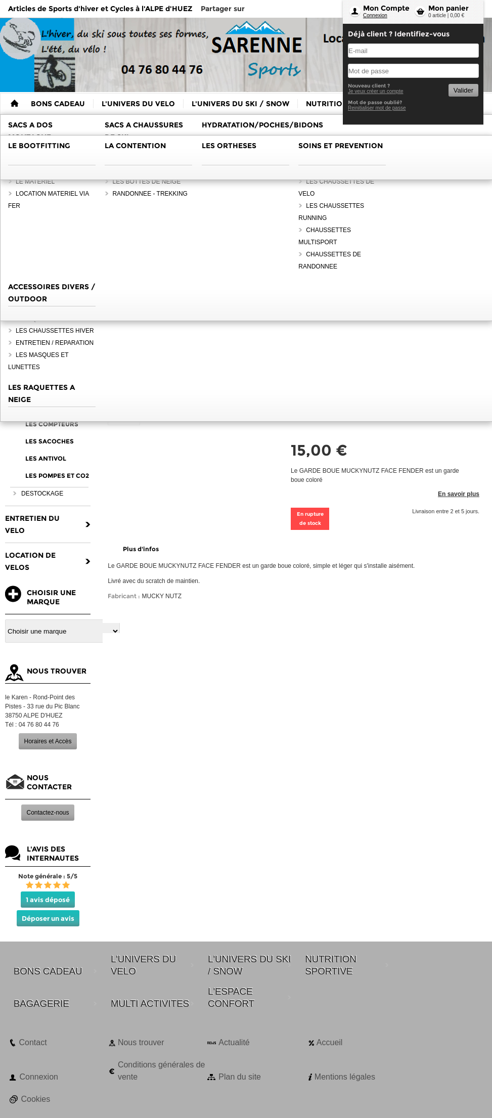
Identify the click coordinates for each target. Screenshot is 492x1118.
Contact (33, 1042)
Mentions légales (345, 1076)
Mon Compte (386, 8)
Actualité (233, 1042)
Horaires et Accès (47, 741)
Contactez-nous (47, 812)
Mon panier (448, 8)
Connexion (375, 15)
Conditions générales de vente (161, 1070)
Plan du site (239, 1076)
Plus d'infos (141, 549)
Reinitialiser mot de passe (377, 108)
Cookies (35, 1099)
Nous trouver (141, 1042)
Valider (463, 90)
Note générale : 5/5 (47, 876)
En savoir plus (458, 494)
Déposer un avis (48, 918)
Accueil (330, 1042)
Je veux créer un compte (376, 91)
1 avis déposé (48, 900)
